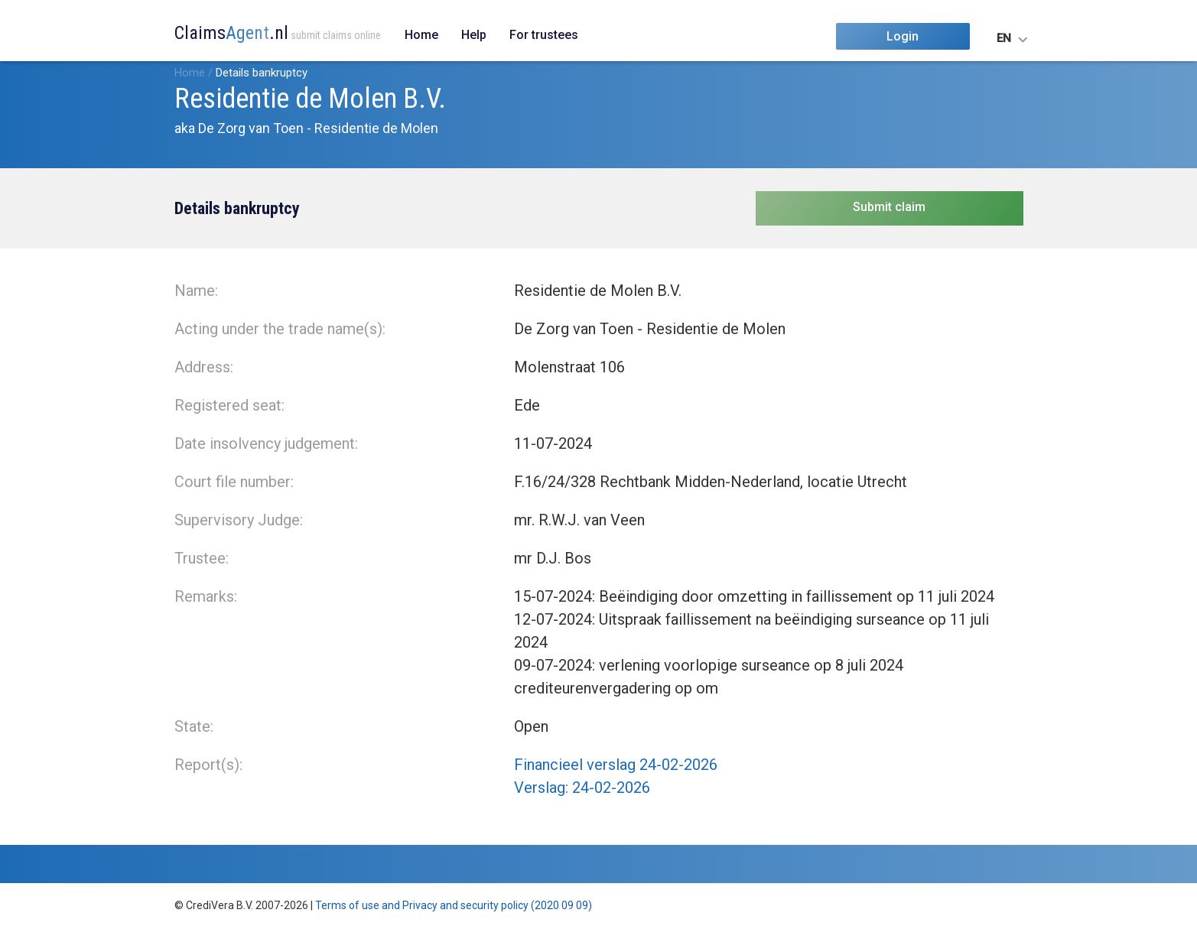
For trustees (543, 35)
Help (473, 35)
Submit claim (889, 207)
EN (1004, 38)
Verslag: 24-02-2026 (582, 787)
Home (421, 35)
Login (902, 36)
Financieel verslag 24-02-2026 (615, 764)
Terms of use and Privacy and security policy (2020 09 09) (453, 905)
